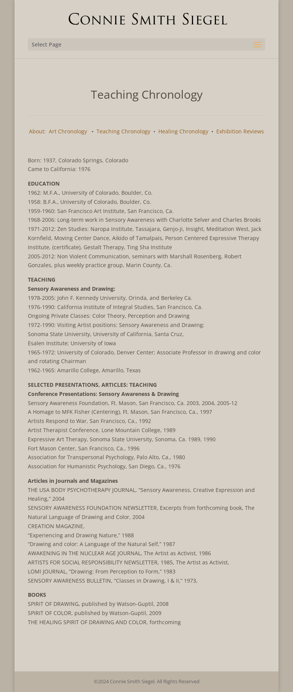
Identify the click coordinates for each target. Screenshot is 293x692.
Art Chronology (68, 131)
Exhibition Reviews (240, 131)
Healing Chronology (183, 131)
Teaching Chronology (123, 131)
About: (37, 131)
